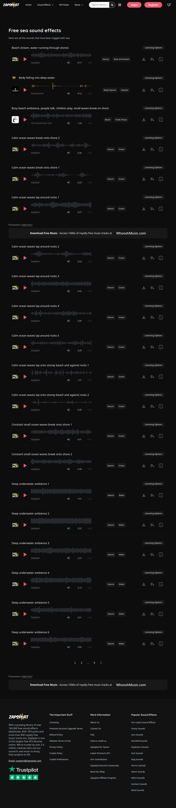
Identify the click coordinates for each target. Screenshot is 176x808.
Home (28, 4)
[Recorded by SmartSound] (15, 89)
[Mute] (68, 63)
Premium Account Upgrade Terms (66, 728)
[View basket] (169, 5)
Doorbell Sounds (139, 740)
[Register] (153, 5)
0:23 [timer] (80, 182)
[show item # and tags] (160, 59)
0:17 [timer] (80, 62)
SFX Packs (64, 4)
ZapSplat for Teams (99, 747)
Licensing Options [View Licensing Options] (153, 47)
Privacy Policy (56, 747)
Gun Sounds (137, 734)
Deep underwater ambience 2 (30, 513)
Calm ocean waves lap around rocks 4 (35, 306)
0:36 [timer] (80, 152)
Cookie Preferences (59, 759)
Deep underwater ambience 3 (30, 543)
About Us (94, 722)
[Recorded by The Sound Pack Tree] (15, 119)
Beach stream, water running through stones (40, 47)
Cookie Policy (56, 753)
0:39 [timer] (80, 409)
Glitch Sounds (138, 777)
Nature (106, 59)
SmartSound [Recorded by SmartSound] (37, 93)
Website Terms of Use (60, 740)
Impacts (124, 90)
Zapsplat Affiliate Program (103, 777)
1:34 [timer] (80, 123)
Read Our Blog (97, 771)
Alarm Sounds (138, 771)
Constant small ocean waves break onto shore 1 (42, 424)
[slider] (61, 55)
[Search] (112, 5)
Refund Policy (56, 734)
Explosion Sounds (140, 747)
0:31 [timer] (80, 439)
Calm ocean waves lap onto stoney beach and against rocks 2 (50, 395)
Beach (107, 119)
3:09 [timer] (80, 647)
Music (77, 4)
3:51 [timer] (80, 617)
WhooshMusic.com (131, 233)
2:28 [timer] (80, 350)
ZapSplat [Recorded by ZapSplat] (35, 62)
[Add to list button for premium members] (152, 59)
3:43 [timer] (80, 291)
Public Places (121, 119)
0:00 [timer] (90, 62)
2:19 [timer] (80, 587)
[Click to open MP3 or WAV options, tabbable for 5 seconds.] (143, 59)
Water (121, 495)
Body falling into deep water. (37, 77)
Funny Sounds (138, 728)
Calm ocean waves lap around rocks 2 (35, 246)
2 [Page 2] (81, 662)
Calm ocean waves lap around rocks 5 (35, 335)
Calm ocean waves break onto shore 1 (36, 167)
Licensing (54, 722)
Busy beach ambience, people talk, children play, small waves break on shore (60, 108)
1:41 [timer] (80, 380)
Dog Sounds (137, 759)
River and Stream (121, 59)
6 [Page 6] (94, 662)
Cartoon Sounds (139, 784)
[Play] (25, 59)
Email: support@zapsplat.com (25, 760)
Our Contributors (98, 759)
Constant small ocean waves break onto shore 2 (42, 454)
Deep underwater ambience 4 (30, 572)
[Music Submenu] (83, 5)
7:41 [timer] (80, 498)
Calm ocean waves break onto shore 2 (36, 138)
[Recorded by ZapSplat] (15, 59)
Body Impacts (110, 90)
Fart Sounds (137, 753)
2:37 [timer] (80, 558)
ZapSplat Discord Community (104, 765)
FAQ (92, 734)
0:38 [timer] (80, 469)
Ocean (122, 149)
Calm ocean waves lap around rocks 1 (35, 197)
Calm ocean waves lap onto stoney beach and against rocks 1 (50, 365)
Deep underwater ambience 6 (30, 632)
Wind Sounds (137, 790)
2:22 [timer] (80, 528)
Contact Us (95, 728)
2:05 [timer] (80, 320)
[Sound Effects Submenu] (53, 5)
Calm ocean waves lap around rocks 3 (35, 276)
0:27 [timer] (80, 212)
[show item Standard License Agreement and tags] (160, 89)
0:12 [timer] (80, 93)
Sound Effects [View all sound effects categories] (44, 4)
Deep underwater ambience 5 (30, 602)
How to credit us (98, 740)
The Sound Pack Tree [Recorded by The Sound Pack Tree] (41, 123)
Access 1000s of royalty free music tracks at (71, 233)
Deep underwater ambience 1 (30, 484)
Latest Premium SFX (100, 753)
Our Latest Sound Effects (143, 722)
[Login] (134, 5)
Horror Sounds (138, 765)
